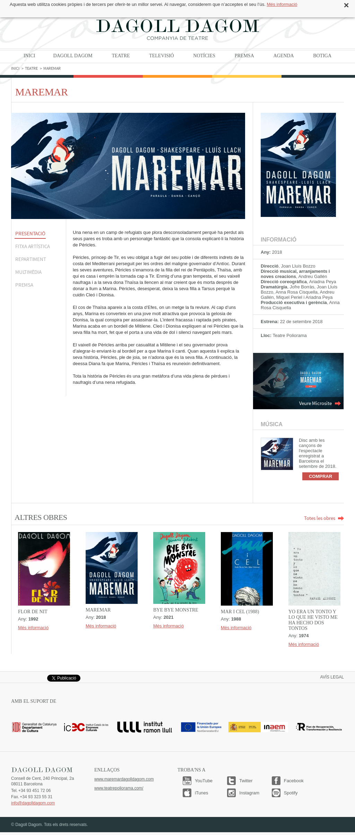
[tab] (38, 234)
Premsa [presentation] (24, 284)
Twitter (245, 780)
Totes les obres (324, 518)
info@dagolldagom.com (33, 803)
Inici (29, 55)
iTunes (201, 792)
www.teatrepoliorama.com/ (118, 788)
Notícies (204, 55)
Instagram (249, 792)
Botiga (322, 55)
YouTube (204, 780)
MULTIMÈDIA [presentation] (28, 272)
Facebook (294, 780)
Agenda (283, 55)
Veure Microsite (320, 403)
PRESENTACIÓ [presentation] (30, 233)
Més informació (282, 4)
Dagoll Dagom (177, 29)
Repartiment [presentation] (30, 259)
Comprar (320, 476)
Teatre (121, 55)
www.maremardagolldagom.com (124, 779)
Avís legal (332, 677)
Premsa (244, 55)
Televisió (161, 55)
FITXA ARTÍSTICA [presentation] (32, 246)
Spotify (291, 792)
